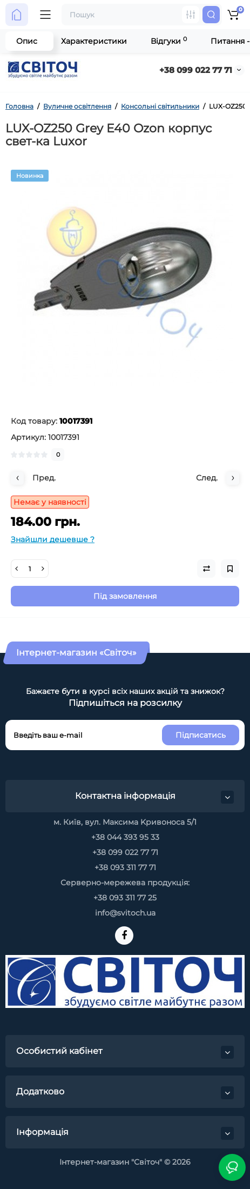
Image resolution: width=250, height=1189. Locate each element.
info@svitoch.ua (125, 913)
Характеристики (94, 41)
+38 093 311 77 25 (125, 898)
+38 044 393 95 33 (125, 837)
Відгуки (169, 41)
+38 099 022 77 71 (195, 70)
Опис (26, 41)
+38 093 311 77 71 (125, 867)
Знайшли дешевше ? (52, 539)
